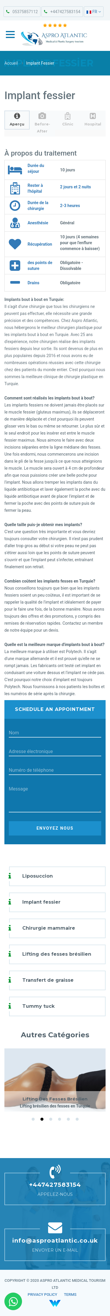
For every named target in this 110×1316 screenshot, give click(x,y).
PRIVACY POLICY (42, 1294)
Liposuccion (37, 876)
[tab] (17, 120)
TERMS (70, 1294)
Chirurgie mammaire (48, 928)
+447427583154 (62, 11)
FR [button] (94, 11)
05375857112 (22, 11)
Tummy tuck (38, 1006)
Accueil (11, 63)
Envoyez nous (54, 828)
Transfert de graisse (48, 980)
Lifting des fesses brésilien (56, 954)
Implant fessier (41, 902)
